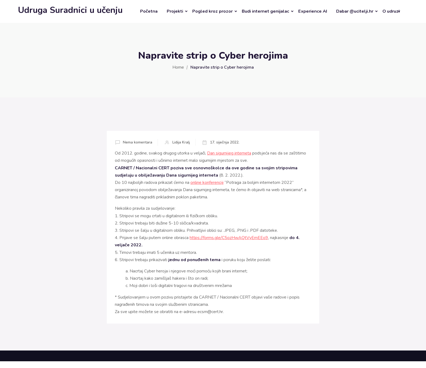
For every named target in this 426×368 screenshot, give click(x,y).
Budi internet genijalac (265, 11)
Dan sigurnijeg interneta (229, 153)
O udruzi (391, 11)
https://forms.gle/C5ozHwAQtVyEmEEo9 (229, 238)
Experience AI (312, 11)
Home (178, 67)
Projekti (175, 11)
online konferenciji (206, 182)
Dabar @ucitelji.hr (354, 11)
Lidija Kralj (181, 142)
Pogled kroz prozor (212, 11)
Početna (149, 11)
